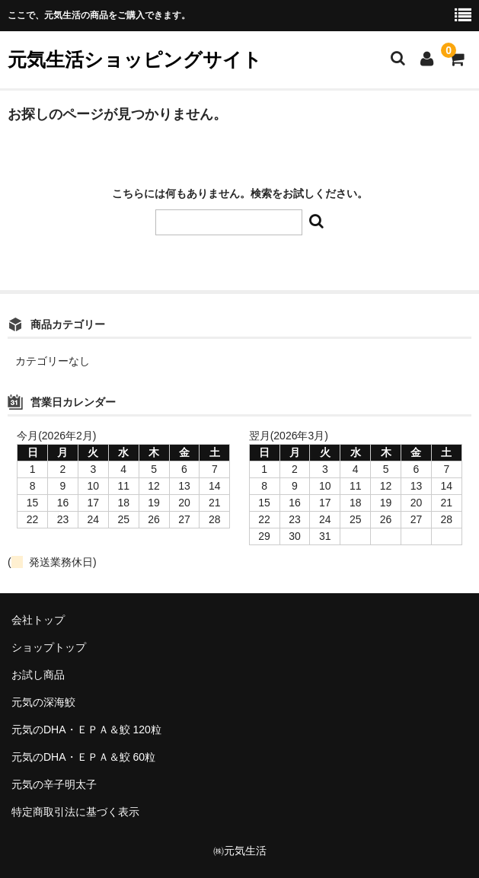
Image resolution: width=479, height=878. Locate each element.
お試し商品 (38, 675)
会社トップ (38, 620)
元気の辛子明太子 (54, 784)
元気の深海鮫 (43, 702)
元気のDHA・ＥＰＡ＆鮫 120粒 (86, 729)
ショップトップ (48, 647)
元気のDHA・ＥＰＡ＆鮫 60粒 (83, 757)
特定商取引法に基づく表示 (75, 812)
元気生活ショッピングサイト (135, 59)
